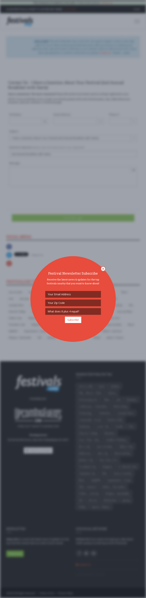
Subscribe (73, 320)
